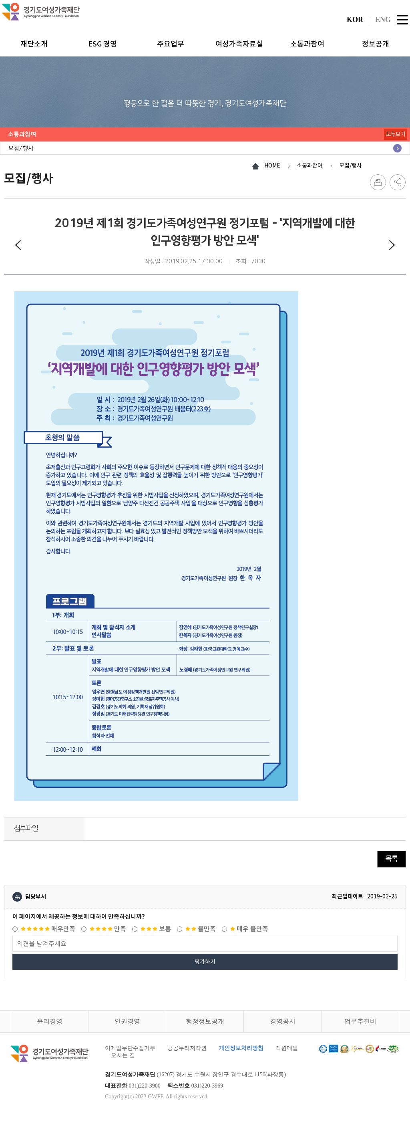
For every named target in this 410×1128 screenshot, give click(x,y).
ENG (383, 19)
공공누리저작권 (187, 1048)
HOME (272, 165)
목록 (392, 859)
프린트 (378, 182)
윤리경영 (49, 1021)
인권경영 (127, 1021)
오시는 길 (123, 1055)
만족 (108, 929)
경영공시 (282, 1021)
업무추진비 (360, 1021)
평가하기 (205, 961)
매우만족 (48, 929)
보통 (156, 929)
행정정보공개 (205, 1021)
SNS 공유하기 (397, 182)
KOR (355, 19)
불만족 (200, 929)
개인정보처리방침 (241, 1048)
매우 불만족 (249, 929)
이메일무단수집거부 (130, 1048)
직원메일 (286, 1048)
